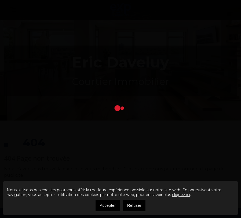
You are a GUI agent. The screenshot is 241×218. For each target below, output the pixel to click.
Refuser (134, 205)
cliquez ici (181, 194)
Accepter (108, 205)
